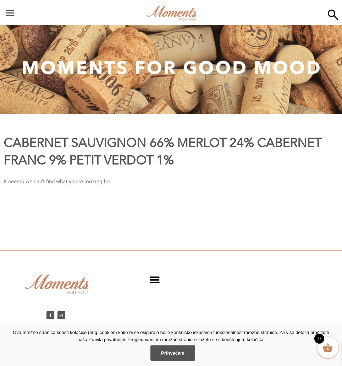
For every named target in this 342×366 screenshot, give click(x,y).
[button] (154, 280)
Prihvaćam (172, 353)
